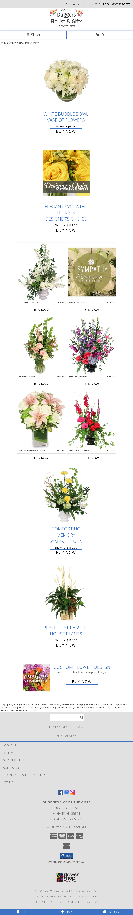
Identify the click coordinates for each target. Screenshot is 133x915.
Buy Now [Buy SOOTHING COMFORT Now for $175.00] (41, 310)
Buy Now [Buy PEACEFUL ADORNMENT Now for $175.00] (91, 458)
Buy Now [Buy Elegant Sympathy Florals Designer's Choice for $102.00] (66, 230)
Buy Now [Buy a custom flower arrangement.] (82, 681)
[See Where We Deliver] (66, 735)
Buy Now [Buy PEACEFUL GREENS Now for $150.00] (41, 384)
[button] (66, 856)
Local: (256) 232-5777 (66, 819)
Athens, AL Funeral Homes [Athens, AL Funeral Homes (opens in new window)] (51, 890)
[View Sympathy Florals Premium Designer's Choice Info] (91, 272)
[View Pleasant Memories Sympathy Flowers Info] (91, 345)
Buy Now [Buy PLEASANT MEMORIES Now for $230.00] (91, 384)
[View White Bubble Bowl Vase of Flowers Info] (66, 80)
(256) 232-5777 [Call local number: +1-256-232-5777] (121, 4)
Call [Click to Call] (22, 912)
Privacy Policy (43, 902)
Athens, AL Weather (48, 896)
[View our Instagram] (72, 794)
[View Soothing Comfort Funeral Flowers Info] (41, 272)
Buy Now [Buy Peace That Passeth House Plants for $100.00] (66, 645)
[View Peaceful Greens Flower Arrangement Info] (41, 345)
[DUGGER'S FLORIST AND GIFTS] (66, 26)
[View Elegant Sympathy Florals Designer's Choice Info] (66, 173)
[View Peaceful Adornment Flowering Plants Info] (91, 419)
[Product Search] (67, 717)
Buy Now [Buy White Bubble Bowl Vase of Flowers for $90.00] (66, 131)
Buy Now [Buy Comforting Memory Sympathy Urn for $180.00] (66, 552)
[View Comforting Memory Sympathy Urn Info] (66, 495)
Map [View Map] (66, 912)
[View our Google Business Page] (66, 794)
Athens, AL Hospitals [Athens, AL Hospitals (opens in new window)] (84, 890)
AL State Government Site (80, 896)
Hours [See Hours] (111, 912)
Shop (33, 34)
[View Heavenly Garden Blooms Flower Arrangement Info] (41, 419)
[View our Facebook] (60, 794)
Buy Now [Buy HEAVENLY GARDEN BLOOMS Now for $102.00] (41, 458)
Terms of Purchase (67, 902)
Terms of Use (90, 902)
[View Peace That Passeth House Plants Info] (66, 594)
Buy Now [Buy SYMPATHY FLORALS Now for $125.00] (91, 310)
